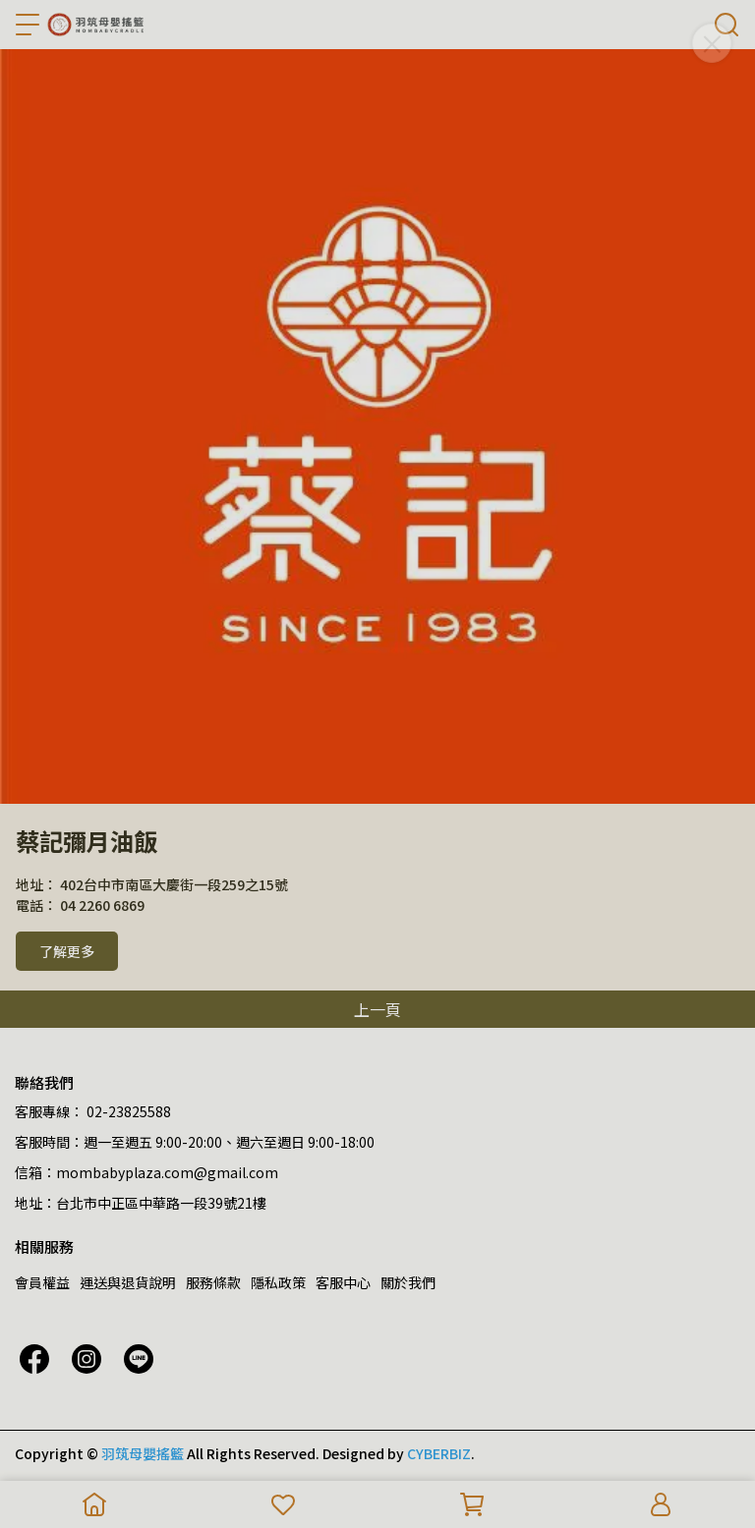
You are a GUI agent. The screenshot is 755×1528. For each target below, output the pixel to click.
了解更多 (66, 951)
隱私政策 (278, 1282)
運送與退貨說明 (128, 1282)
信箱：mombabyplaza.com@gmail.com (146, 1172)
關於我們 (408, 1282)
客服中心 (343, 1282)
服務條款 (213, 1282)
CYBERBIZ (439, 1453)
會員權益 (42, 1282)
